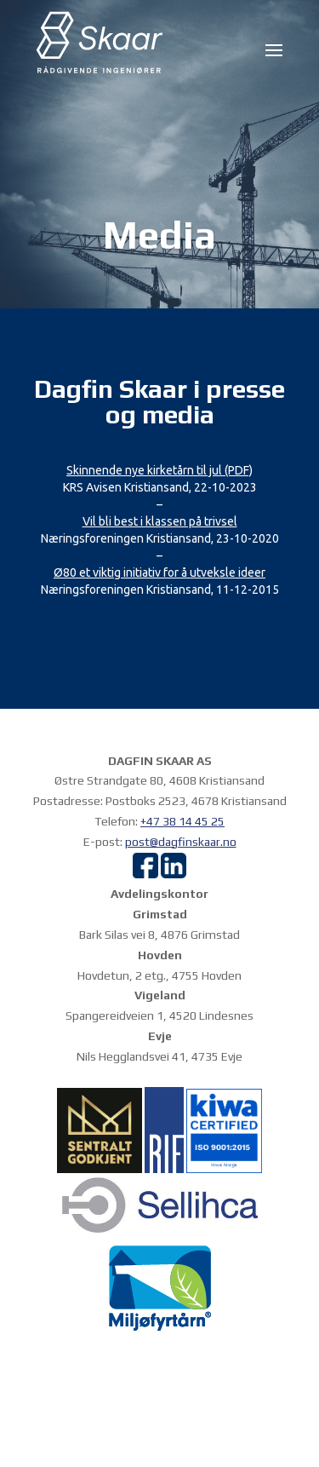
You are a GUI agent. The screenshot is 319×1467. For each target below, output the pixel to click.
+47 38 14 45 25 (182, 821)
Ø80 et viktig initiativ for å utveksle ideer (159, 572)
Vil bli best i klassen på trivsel (160, 521)
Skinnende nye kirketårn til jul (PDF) (159, 470)
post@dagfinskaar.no (180, 842)
